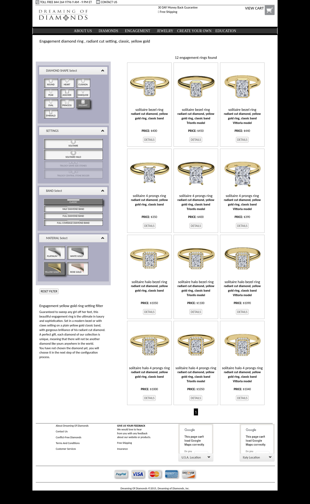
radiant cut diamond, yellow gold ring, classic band (149, 113)
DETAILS (149, 140)
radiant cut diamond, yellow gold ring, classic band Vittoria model (242, 116)
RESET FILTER (49, 291)
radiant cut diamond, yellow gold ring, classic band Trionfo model (196, 116)
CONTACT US (107, 2)
